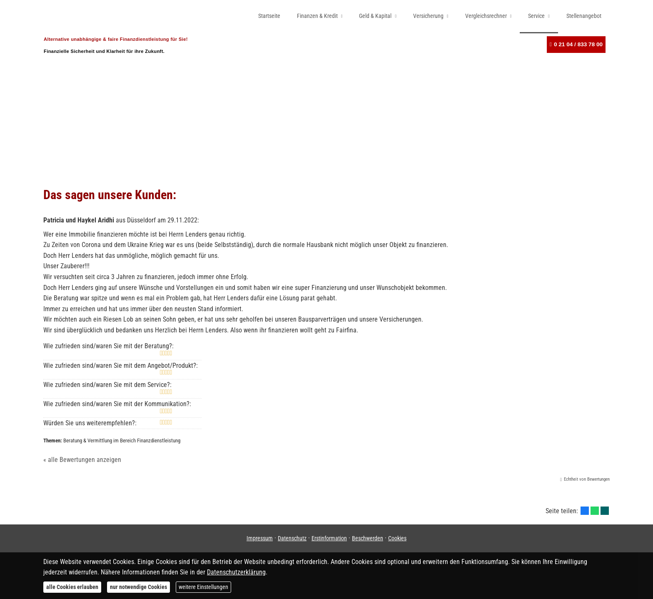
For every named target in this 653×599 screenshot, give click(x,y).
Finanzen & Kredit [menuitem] (317, 15)
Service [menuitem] (536, 15)
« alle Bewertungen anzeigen (82, 460)
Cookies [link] (397, 538)
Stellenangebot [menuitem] (583, 15)
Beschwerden (367, 538)
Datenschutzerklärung (236, 572)
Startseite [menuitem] (269, 15)
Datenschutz (292, 538)
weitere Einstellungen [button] (203, 587)
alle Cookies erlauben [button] (72, 587)
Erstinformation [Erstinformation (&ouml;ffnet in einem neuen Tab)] (329, 538)
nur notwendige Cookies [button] (138, 587)
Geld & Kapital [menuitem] (375, 15)
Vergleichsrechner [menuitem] (486, 15)
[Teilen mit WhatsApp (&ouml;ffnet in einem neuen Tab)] (595, 511)
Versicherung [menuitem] (428, 15)
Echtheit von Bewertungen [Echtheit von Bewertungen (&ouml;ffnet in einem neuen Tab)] (587, 479)
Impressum (260, 538)
